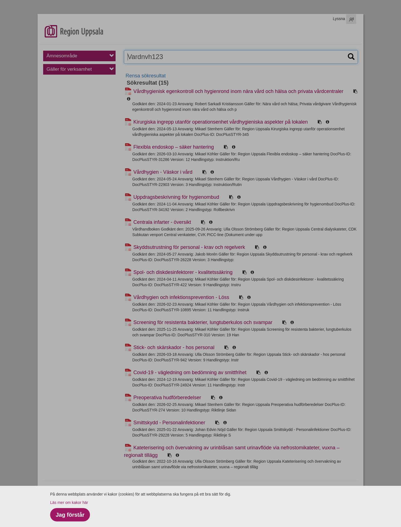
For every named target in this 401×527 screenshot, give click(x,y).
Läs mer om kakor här (69, 502)
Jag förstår (70, 515)
